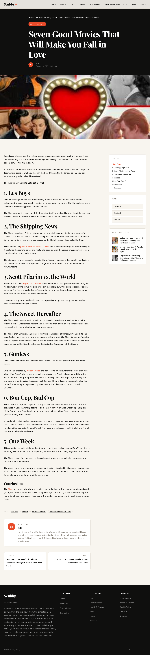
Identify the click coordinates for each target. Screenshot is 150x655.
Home (53, 4)
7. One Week (117, 185)
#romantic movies (39, 511)
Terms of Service (127, 603)
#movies (14, 511)
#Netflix (25, 511)
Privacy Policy (65, 608)
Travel (133, 4)
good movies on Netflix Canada (34, 246)
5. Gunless (116, 178)
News (82, 4)
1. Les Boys (116, 165)
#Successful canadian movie (60, 511)
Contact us (64, 613)
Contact (123, 611)
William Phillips (33, 370)
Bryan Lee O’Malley (32, 283)
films (10, 489)
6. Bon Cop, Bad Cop (120, 182)
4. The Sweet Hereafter (121, 175)
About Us (64, 603)
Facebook (117, 214)
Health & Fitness (112, 4)
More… (142, 4)
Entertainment (95, 4)
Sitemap (123, 616)
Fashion (73, 4)
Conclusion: (118, 189)
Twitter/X (117, 207)
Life (125, 4)
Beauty (63, 4)
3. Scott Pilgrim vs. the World (123, 172)
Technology (95, 620)
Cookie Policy (125, 607)
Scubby (10, 4)
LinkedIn (117, 221)
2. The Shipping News (120, 168)
